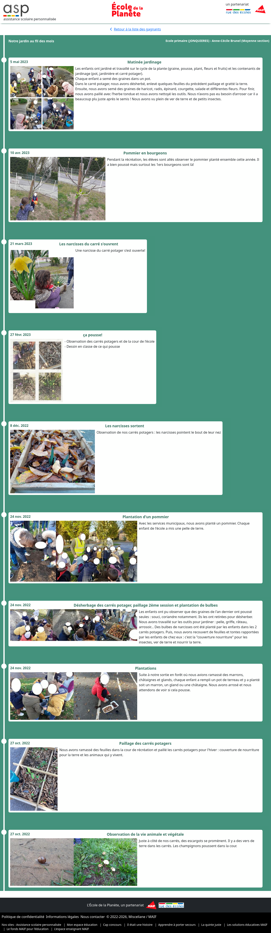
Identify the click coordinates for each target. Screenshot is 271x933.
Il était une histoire (140, 925)
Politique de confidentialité (23, 916)
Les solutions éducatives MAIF (247, 925)
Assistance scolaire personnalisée (38, 925)
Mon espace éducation (82, 925)
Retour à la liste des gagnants (135, 29)
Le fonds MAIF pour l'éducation (28, 929)
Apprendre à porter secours (177, 925)
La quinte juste (211, 925)
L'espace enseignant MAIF (71, 929)
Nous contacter (92, 916)
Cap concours (112, 925)
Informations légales (62, 916)
